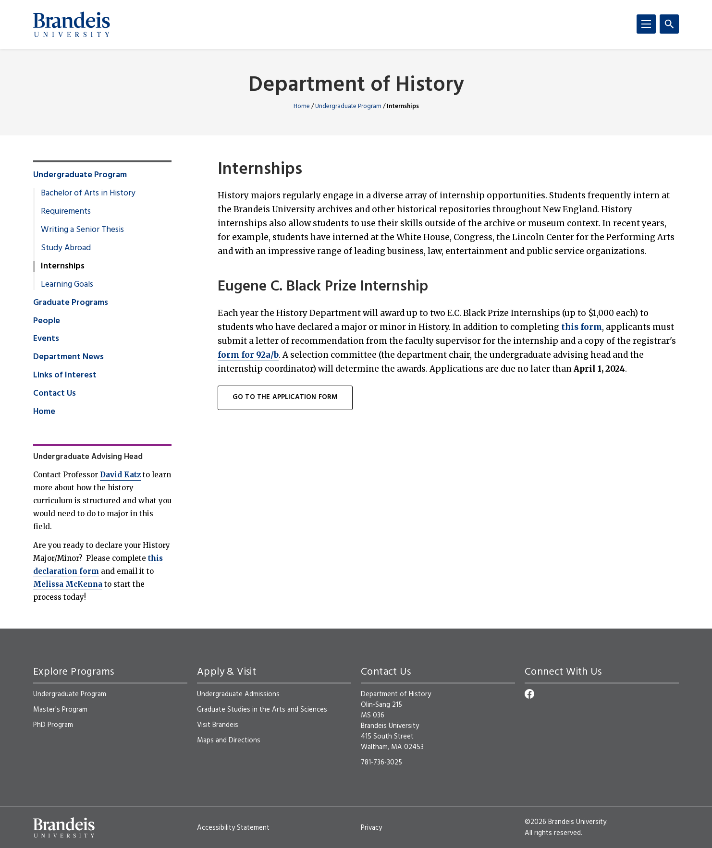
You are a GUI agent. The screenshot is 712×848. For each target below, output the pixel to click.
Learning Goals (67, 284)
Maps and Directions (228, 740)
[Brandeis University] (71, 24)
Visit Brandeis (217, 725)
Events (46, 339)
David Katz (120, 474)
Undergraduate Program (348, 106)
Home (302, 106)
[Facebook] (529, 694)
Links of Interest (65, 375)
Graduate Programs (70, 303)
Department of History (356, 85)
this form (581, 327)
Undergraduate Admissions (238, 694)
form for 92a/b (248, 355)
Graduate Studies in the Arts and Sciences (262, 709)
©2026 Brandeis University (565, 822)
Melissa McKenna (67, 584)
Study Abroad (66, 248)
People (46, 321)
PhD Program (53, 725)
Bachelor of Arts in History (88, 193)
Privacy (371, 828)
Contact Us (54, 393)
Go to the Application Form (285, 397)
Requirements (66, 211)
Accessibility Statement (233, 828)
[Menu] (646, 24)
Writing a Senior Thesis (82, 230)
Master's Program (60, 709)
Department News (68, 357)
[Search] (669, 24)
